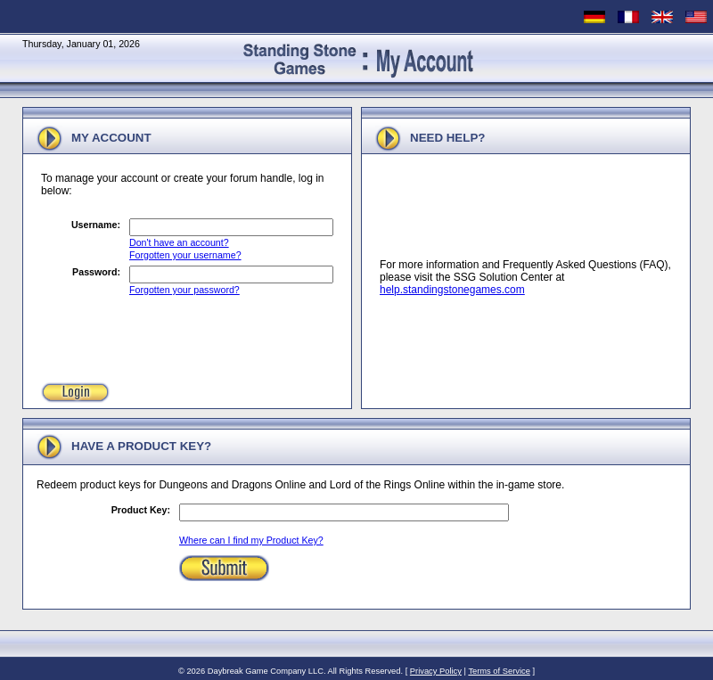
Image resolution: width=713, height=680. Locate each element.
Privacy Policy (436, 671)
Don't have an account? (179, 242)
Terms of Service (498, 671)
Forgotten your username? (185, 255)
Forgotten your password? (184, 289)
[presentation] (176, 335)
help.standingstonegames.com (452, 289)
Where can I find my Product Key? (251, 540)
